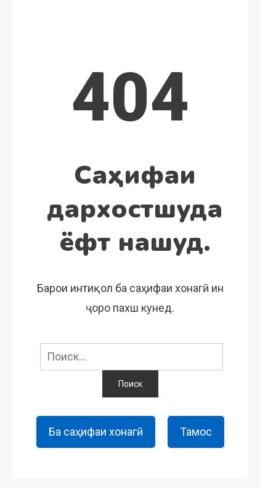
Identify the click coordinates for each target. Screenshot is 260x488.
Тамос (196, 431)
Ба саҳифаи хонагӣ (96, 431)
